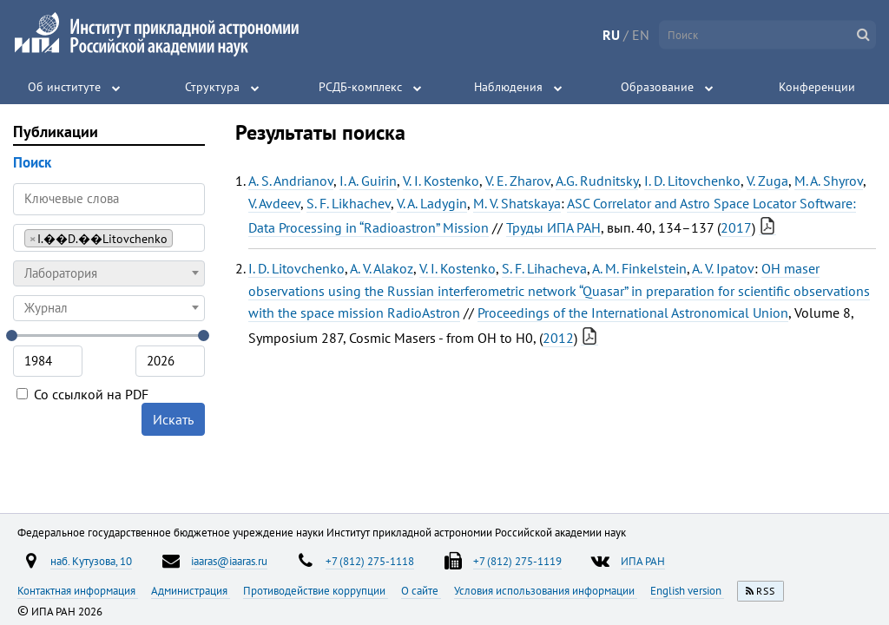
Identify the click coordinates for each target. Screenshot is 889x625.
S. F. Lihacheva (544, 268)
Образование (657, 87)
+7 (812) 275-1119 (517, 561)
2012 (558, 337)
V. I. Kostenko (441, 180)
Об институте (64, 87)
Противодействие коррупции (315, 590)
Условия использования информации (545, 590)
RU (611, 34)
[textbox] (109, 273)
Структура (212, 87)
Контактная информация (77, 590)
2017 (736, 227)
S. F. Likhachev (348, 203)
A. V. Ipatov (723, 268)
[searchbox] (182, 237)
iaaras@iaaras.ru (229, 561)
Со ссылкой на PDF (82, 394)
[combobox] (109, 238)
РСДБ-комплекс (360, 87)
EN (640, 34)
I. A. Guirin (368, 180)
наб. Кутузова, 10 (91, 561)
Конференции (817, 87)
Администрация (190, 590)
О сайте (421, 590)
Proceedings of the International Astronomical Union (632, 312)
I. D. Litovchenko (692, 180)
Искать (173, 419)
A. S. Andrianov (290, 180)
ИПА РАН (643, 561)
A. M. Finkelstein (639, 268)
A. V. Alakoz (381, 268)
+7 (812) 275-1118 (370, 561)
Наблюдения (508, 87)
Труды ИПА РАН (553, 227)
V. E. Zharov (517, 180)
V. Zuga (767, 180)
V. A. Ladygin (432, 203)
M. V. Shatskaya (517, 203)
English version (687, 590)
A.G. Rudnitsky (597, 180)
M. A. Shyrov (828, 180)
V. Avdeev (274, 203)
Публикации (55, 131)
